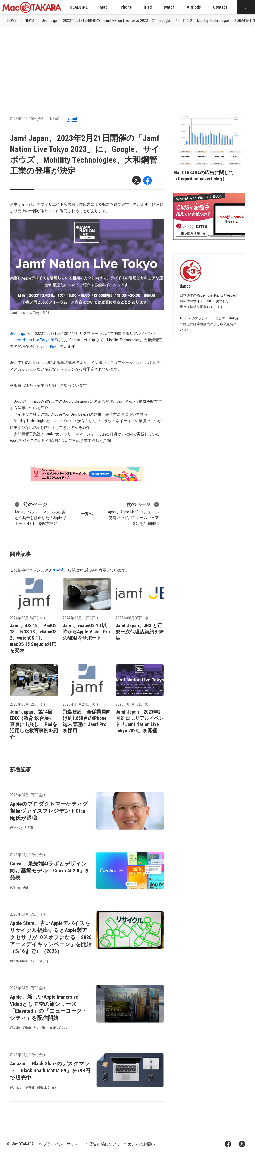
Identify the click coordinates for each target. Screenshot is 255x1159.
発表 (52, 346)
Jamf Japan (18, 333)
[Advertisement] (128, 62)
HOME (12, 20)
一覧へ (87, 513)
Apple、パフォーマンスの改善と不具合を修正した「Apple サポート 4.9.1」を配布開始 (41, 513)
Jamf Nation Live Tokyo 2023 (36, 340)
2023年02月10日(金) (26, 118)
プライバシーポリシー (62, 1144)
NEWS (29, 20)
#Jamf (72, 118)
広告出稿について (104, 1144)
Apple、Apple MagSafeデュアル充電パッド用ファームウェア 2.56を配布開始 (133, 513)
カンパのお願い (141, 1144)
